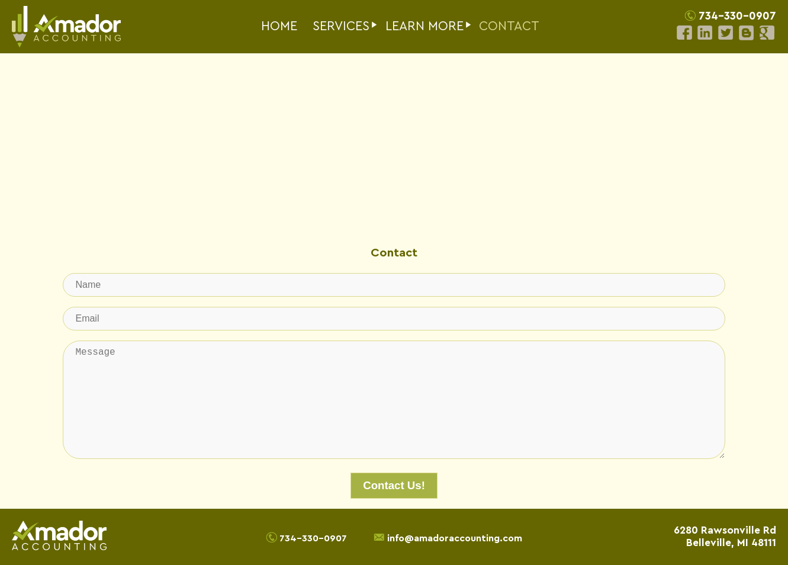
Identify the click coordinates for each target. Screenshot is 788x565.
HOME (279, 26)
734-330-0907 (737, 16)
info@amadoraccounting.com (454, 537)
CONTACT (509, 26)
